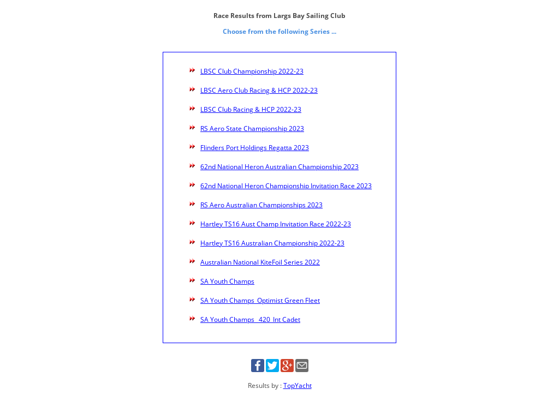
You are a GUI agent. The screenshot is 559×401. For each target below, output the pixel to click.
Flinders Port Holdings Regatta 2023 (254, 147)
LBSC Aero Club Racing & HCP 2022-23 (259, 90)
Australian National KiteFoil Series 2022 (260, 262)
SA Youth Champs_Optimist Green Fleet (260, 300)
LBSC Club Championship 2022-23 (252, 71)
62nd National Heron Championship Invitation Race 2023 (286, 185)
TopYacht (297, 385)
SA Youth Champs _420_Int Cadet (250, 319)
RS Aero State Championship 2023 (252, 128)
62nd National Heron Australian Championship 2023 (279, 166)
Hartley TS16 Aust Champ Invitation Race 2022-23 (275, 224)
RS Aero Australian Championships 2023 (261, 205)
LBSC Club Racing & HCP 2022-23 (250, 109)
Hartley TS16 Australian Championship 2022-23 (272, 243)
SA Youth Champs (227, 281)
